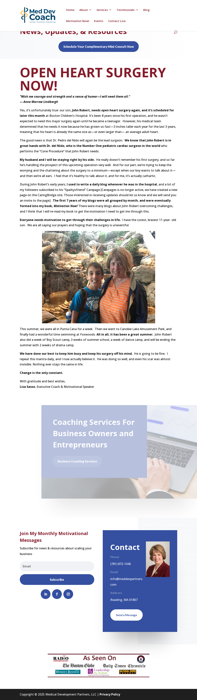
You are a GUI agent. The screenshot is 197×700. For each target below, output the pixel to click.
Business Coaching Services (78, 461)
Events (98, 21)
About (83, 10)
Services (102, 10)
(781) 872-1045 (120, 564)
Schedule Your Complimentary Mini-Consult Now (98, 46)
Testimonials (126, 10)
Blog (146, 10)
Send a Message (126, 615)
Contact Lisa (117, 21)
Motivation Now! (77, 21)
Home (70, 10)
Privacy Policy (110, 694)
